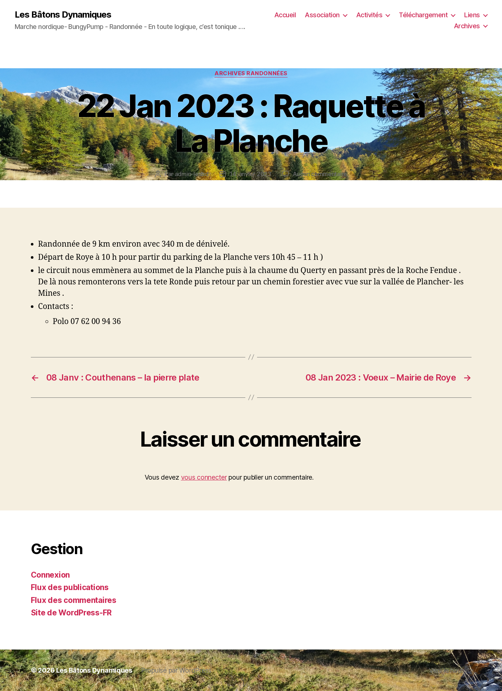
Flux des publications (70, 587)
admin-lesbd (192, 174)
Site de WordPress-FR (71, 612)
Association (322, 15)
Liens (472, 15)
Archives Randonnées (250, 73)
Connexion (50, 574)
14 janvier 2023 (250, 174)
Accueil (285, 15)
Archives (467, 26)
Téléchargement (423, 15)
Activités (369, 15)
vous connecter (204, 477)
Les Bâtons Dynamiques (63, 14)
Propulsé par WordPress (176, 670)
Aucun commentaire (320, 174)
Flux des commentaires (73, 600)
